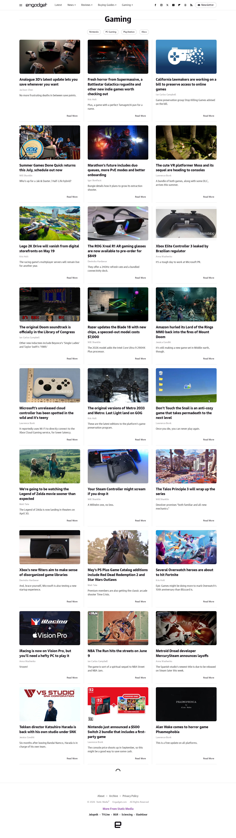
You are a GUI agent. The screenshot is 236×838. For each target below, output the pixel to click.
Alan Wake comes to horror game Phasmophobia (182, 729)
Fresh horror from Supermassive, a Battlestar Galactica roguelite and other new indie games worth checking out (115, 87)
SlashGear (141, 814)
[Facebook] (155, 5)
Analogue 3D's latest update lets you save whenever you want (48, 82)
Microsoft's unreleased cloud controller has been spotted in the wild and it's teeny (46, 413)
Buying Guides (106, 5)
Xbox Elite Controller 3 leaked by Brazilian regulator (182, 249)
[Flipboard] (179, 5)
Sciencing (127, 814)
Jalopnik (93, 814)
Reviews (85, 5)
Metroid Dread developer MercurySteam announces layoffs (182, 653)
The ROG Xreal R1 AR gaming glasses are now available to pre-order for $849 (117, 251)
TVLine (106, 814)
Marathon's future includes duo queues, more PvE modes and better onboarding (116, 170)
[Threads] (185, 5)
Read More (72, 116)
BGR (115, 814)
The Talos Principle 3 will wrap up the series (185, 491)
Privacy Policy (131, 796)
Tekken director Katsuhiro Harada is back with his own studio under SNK (47, 729)
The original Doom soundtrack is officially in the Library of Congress (47, 329)
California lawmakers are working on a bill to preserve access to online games (186, 84)
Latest (58, 5)
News (71, 5)
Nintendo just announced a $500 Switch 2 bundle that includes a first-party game (117, 732)
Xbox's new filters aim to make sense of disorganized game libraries (48, 572)
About (100, 796)
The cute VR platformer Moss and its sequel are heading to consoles (185, 168)
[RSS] (191, 5)
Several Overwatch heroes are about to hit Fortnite (184, 572)
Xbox (144, 32)
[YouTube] (173, 5)
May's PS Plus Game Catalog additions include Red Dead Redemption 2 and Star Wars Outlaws (118, 575)
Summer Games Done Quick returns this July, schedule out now (47, 168)
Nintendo (94, 32)
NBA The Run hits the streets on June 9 (117, 653)
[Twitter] (167, 5)
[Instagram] (161, 5)
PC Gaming (111, 32)
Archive (113, 796)
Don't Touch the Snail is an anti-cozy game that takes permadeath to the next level (184, 413)
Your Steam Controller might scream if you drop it (116, 491)
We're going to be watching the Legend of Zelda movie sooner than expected (47, 494)
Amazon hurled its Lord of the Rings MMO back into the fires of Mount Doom (184, 332)
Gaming (126, 5)
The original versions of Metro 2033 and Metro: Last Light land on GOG (116, 410)
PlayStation (129, 32)
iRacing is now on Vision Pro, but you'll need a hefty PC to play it (45, 653)
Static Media (102, 802)
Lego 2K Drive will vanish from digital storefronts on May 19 (49, 249)
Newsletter (206, 5)
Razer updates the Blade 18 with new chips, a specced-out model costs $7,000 (117, 332)
